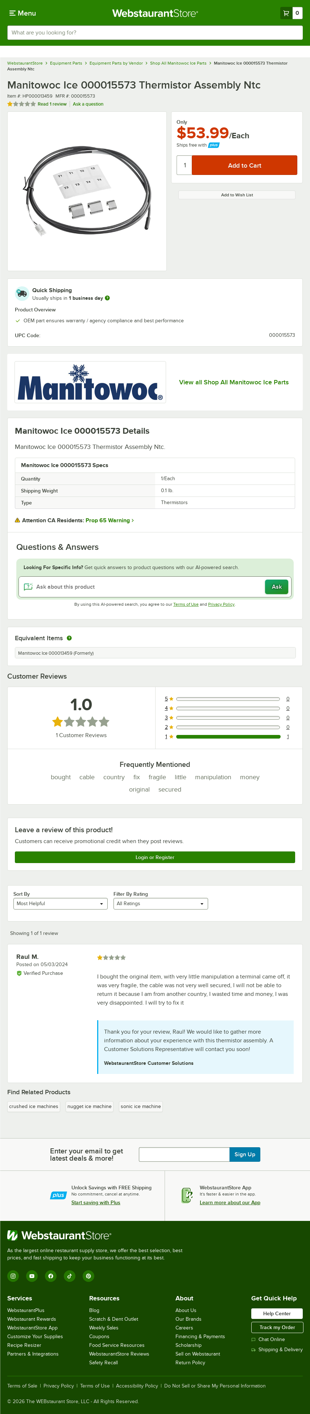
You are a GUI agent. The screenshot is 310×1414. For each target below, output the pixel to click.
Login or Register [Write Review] (155, 857)
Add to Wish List (237, 194)
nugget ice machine (89, 1106)
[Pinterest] (88, 1276)
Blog (94, 1310)
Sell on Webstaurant (197, 1354)
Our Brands (188, 1319)
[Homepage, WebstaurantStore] (155, 13)
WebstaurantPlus (26, 1310)
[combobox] (155, 32)
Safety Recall (103, 1362)
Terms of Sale (22, 1386)
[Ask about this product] (155, 587)
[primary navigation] (22, 13)
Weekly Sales (104, 1328)
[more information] (107, 298)
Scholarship (188, 1345)
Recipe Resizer (24, 1345)
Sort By (21, 893)
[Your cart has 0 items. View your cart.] (291, 13)
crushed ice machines (33, 1106)
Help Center (277, 1313)
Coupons (99, 1336)
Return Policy (190, 1362)
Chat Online (268, 1339)
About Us (186, 1310)
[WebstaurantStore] (98, 1235)
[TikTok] (69, 1276)
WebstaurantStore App (32, 1328)
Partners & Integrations (33, 1354)
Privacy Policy (221, 604)
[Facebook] (51, 1276)
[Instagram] (13, 1276)
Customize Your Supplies (35, 1336)
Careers (184, 1328)
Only (182, 122)
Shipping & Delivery (277, 1349)
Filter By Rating (130, 893)
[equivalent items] (69, 638)
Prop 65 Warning (108, 520)
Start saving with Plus (95, 1202)
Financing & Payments (200, 1336)
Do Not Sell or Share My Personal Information (215, 1386)
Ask (277, 587)
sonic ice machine (141, 1106)
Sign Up (245, 1154)
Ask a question (88, 104)
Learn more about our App (230, 1202)
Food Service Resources (117, 1345)
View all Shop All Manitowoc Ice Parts (234, 382)
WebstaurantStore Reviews (119, 1354)
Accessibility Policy (137, 1386)
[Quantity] (185, 165)
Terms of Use (186, 604)
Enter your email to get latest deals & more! (86, 1154)
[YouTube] (32, 1276)
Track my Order (277, 1327)
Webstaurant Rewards (31, 1319)
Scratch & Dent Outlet (113, 1319)
